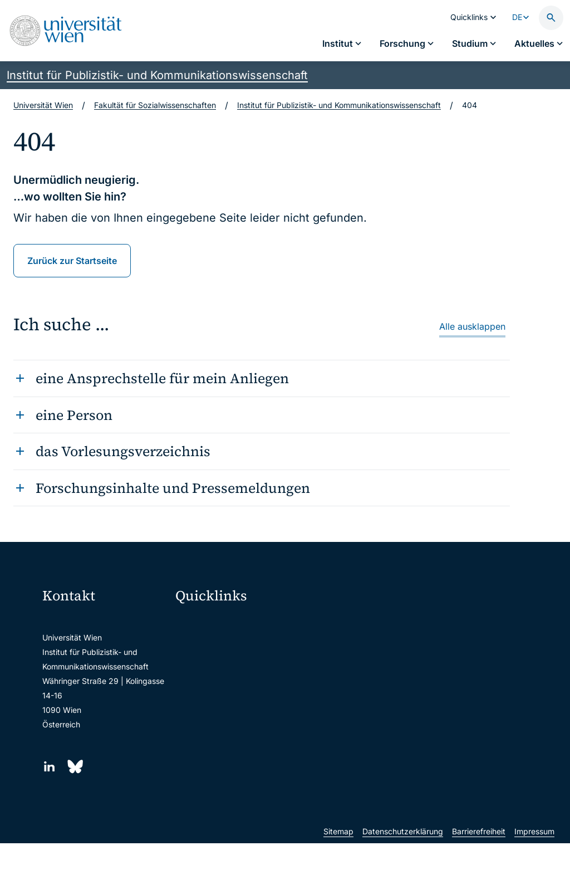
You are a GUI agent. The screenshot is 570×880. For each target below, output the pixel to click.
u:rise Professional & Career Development (237, 786)
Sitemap (338, 868)
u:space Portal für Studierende (237, 669)
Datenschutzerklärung (402, 868)
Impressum (534, 868)
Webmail (198, 646)
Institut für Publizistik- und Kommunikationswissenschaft (157, 75)
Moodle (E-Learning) (220, 623)
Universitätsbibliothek (222, 740)
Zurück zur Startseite (72, 260)
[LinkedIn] (49, 766)
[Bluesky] (74, 766)
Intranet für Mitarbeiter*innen (236, 716)
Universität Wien (43, 105)
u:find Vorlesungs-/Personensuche (237, 693)
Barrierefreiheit (478, 868)
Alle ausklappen (472, 326)
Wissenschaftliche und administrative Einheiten (237, 763)
